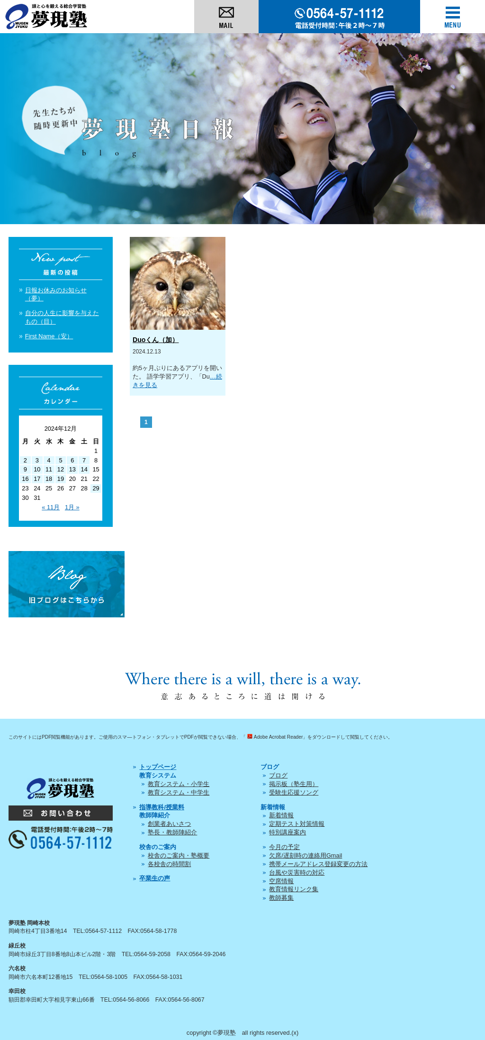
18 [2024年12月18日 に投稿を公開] (48, 478)
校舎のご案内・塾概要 (178, 855)
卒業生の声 (154, 878)
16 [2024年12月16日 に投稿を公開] (25, 478)
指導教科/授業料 (161, 807)
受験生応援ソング (293, 792)
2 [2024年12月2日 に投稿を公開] (25, 460)
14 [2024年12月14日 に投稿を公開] (84, 469)
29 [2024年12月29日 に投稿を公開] (95, 488)
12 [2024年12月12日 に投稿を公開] (60, 469)
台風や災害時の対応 (296, 872)
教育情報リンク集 (293, 889)
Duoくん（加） (156, 340)
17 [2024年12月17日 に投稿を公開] (37, 478)
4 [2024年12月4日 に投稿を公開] (49, 460)
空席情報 (281, 881)
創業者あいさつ (169, 823)
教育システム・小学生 (178, 783)
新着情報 (281, 815)
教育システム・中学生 (178, 792)
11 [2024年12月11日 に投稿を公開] (48, 469)
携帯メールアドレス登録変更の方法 (318, 864)
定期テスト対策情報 (296, 823)
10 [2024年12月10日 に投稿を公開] (37, 469)
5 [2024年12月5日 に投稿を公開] (60, 460)
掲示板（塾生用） (293, 783)
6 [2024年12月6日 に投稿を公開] (72, 460)
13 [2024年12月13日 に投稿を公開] (72, 469)
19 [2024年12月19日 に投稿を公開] (60, 478)
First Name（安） (49, 336)
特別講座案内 (287, 832)
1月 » (72, 507)
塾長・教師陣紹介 (172, 832)
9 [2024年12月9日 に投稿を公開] (25, 469)
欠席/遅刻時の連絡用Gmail (305, 855)
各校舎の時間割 (169, 864)
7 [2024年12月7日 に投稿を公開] (84, 460)
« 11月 (51, 507)
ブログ (278, 775)
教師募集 (281, 897)
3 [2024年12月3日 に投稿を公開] (37, 460)
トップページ (157, 766)
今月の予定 (284, 846)
